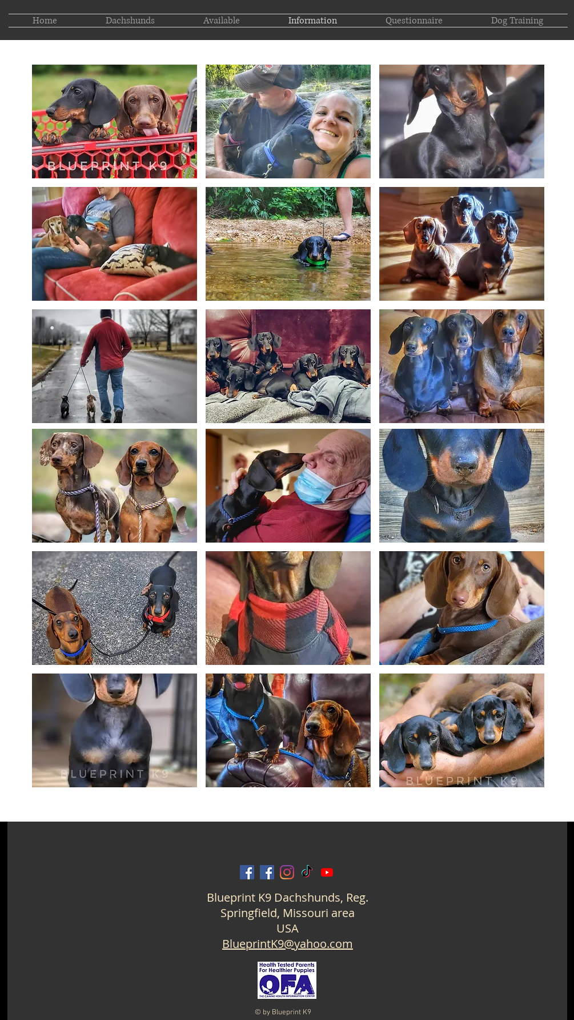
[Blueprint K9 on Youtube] (327, 872)
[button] (114, 121)
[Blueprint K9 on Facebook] (247, 872)
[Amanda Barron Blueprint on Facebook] (267, 872)
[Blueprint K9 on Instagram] (287, 872)
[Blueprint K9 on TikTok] (307, 872)
